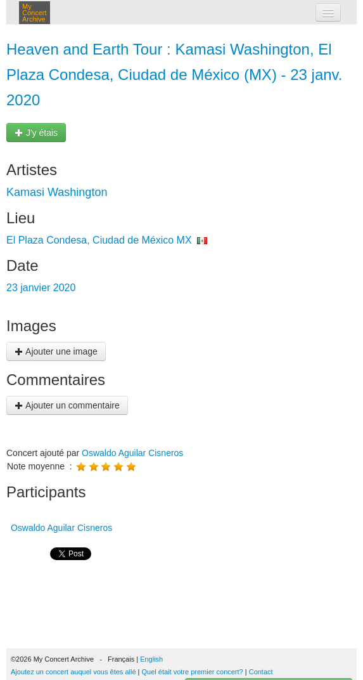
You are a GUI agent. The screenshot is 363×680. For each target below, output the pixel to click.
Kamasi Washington (56, 192)
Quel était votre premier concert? (192, 672)
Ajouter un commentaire (67, 405)
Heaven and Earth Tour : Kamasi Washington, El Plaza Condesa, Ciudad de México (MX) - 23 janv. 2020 (174, 74)
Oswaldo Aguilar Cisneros (132, 453)
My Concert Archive (34, 13)
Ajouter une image (56, 351)
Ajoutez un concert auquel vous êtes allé (73, 672)
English (151, 659)
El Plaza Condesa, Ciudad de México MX (99, 240)
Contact (261, 672)
